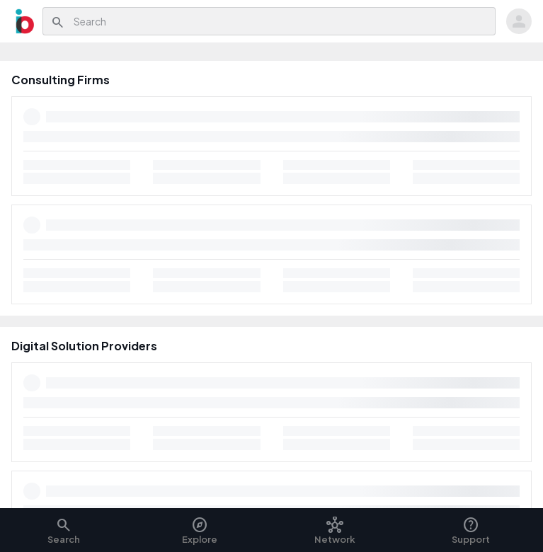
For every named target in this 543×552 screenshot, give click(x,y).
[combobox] (281, 21)
